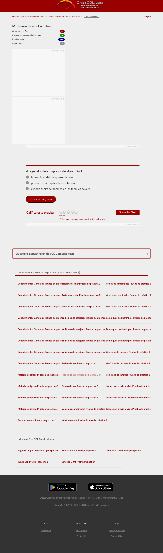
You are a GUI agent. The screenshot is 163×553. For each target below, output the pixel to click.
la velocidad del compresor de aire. (51, 177)
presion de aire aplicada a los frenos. (52, 183)
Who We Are (81, 530)
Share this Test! (127, 212)
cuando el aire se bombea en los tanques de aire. (59, 188)
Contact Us (81, 536)
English (147, 16)
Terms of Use (117, 536)
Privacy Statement (117, 530)
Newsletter (46, 530)
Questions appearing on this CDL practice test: (45, 253)
